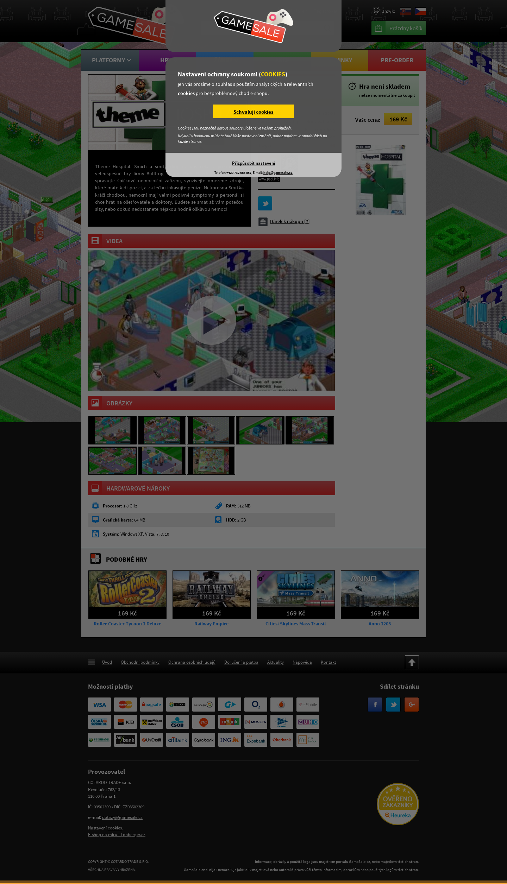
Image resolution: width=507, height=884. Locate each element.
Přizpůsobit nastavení (253, 163)
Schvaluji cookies (253, 111)
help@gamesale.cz (278, 172)
